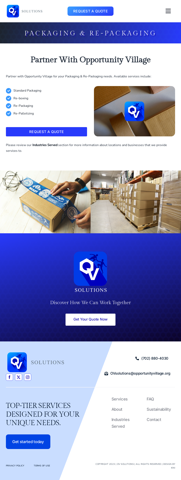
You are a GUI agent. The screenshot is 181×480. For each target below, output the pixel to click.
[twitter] (18, 377)
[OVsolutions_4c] (24, 5)
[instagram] (27, 377)
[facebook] (9, 377)
